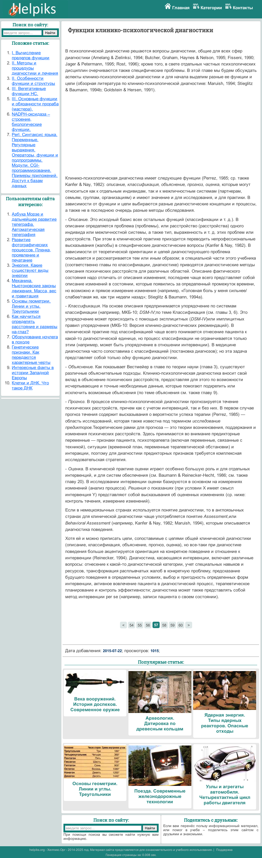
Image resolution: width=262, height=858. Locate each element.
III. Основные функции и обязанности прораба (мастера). (35, 104)
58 (164, 625)
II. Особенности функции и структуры (33, 81)
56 (148, 625)
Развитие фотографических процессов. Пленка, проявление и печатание (31, 250)
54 (131, 625)
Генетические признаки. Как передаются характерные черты (31, 355)
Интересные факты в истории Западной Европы (33, 372)
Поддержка (224, 850)
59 (172, 625)
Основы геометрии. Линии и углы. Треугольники (31, 306)
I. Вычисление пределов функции (30, 55)
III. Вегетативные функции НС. (29, 91)
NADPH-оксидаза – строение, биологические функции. (31, 122)
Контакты (243, 7)
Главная (181, 7)
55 (140, 625)
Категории (211, 7)
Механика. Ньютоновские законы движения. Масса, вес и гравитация (34, 288)
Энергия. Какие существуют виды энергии (30, 270)
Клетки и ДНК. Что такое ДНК (30, 386)
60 (181, 625)
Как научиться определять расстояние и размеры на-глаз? (34, 324)
